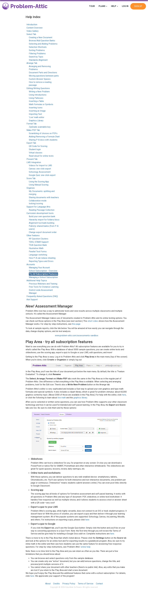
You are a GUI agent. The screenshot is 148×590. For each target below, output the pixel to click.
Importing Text (35, 114)
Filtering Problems (37, 53)
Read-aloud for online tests (41, 156)
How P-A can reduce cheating (42, 258)
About (48, 583)
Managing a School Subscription (43, 277)
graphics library (80, 397)
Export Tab (31, 143)
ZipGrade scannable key (40, 127)
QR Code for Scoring (38, 146)
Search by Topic (36, 57)
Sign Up (138, 6)
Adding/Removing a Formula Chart (44, 136)
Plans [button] (103, 6)
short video (93, 321)
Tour (92, 6)
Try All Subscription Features (43, 274)
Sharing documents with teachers (44, 197)
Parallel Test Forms (38, 251)
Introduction (31, 24)
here (124, 395)
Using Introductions (37, 95)
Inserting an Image (37, 111)
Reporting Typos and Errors (41, 261)
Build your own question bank (42, 216)
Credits (56, 583)
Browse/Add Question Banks (42, 40)
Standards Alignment (38, 60)
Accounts (30, 264)
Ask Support (32, 299)
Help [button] (114, 6)
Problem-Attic (25, 6)
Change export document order (43, 232)
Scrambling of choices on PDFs (43, 133)
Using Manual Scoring (38, 185)
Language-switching (38, 255)
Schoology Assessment (40, 172)
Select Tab (31, 34)
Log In (125, 6)
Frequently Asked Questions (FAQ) (42, 296)
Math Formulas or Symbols (41, 104)
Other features (33, 235)
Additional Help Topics (36, 280)
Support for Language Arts (38, 207)
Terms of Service (85, 583)
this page (76, 324)
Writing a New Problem (39, 91)
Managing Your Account (39, 267)
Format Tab (31, 123)
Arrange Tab (31, 63)
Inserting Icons (35, 107)
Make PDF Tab (33, 130)
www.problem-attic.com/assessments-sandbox (76, 335)
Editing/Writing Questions (38, 88)
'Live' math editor (36, 117)
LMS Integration (33, 162)
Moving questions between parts (44, 76)
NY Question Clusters (38, 238)
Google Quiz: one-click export (42, 175)
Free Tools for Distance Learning (43, 287)
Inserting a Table (36, 101)
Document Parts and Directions (43, 72)
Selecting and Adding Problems (43, 44)
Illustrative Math (36, 248)
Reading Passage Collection (41, 210)
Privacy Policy (68, 583)
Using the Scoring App (39, 181)
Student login (35, 149)
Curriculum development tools (40, 213)
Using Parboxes (36, 98)
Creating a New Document (40, 37)
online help (85, 547)
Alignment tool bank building (41, 223)
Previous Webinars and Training (43, 284)
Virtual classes (35, 152)
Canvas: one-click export (40, 168)
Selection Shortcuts (38, 47)
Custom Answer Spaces (40, 79)
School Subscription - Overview (43, 271)
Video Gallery (32, 31)
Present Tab (31, 159)
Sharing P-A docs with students (43, 140)
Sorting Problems (37, 50)
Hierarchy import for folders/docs (44, 219)
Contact (99, 583)
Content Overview (34, 28)
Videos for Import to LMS (40, 165)
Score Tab (31, 178)
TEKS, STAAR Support (38, 242)
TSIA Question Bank (38, 245)
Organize (30, 188)
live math (62, 397)
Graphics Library (36, 120)
